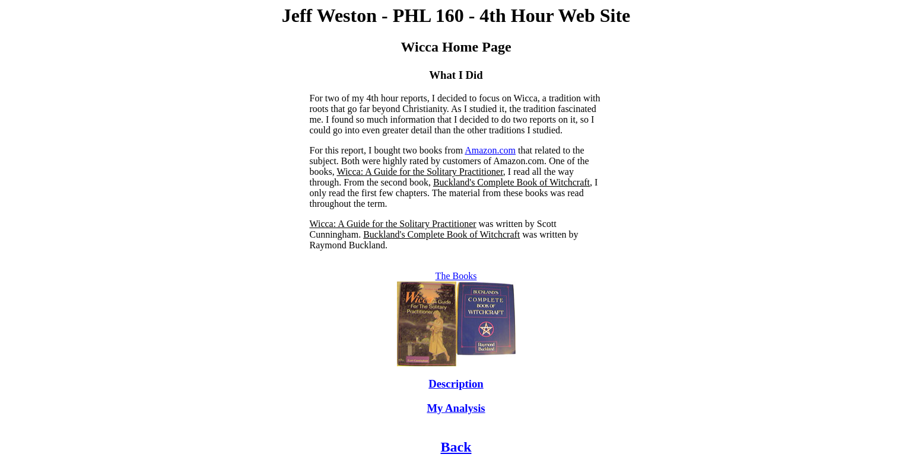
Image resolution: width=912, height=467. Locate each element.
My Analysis (456, 408)
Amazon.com (490, 150)
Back (455, 447)
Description (455, 384)
